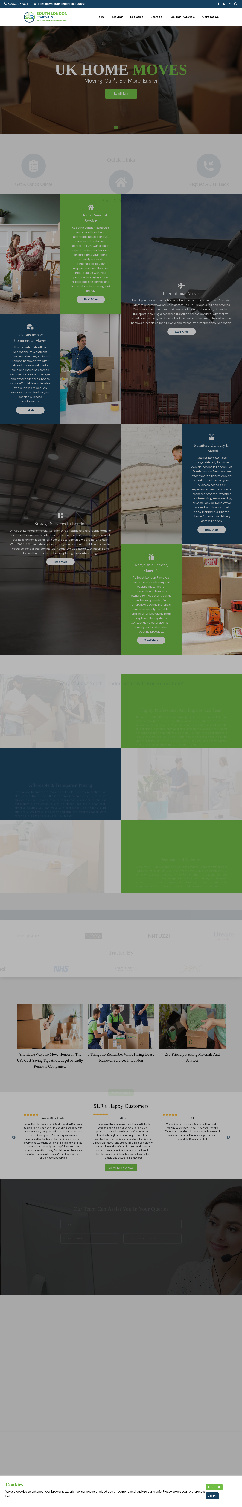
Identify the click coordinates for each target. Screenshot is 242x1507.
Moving (117, 17)
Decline (212, 1495)
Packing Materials (182, 17)
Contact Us (210, 17)
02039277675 (16, 4)
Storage (156, 17)
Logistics (136, 17)
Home (100, 17)
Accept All (214, 1487)
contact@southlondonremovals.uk (59, 4)
